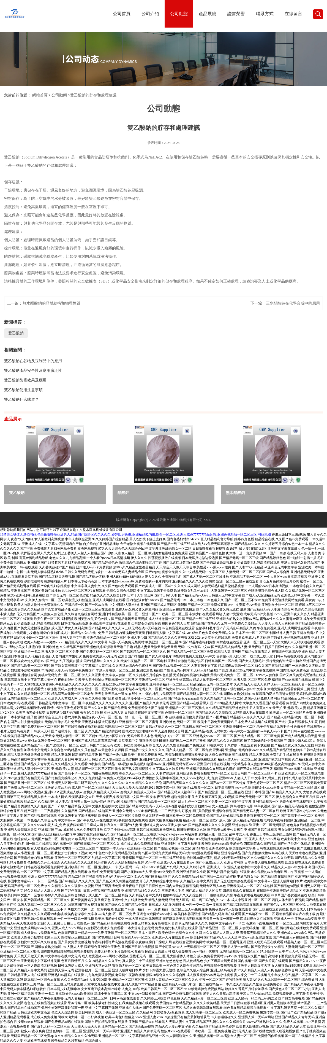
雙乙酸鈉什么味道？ (21, 399)
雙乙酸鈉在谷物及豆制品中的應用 (33, 361)
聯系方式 (265, 13)
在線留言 (293, 13)
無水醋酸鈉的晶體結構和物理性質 (51, 303)
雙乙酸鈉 (16, 333)
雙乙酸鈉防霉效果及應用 (25, 380)
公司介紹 (150, 13)
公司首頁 (121, 13)
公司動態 (179, 13)
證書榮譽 (236, 13)
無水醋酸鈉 (235, 493)
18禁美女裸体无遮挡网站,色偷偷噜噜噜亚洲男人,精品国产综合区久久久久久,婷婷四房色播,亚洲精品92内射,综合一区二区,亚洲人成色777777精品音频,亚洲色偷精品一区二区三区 (128, 534)
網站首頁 (40, 95)
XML (207, 520)
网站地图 (264, 534)
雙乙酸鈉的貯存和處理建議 (93, 95)
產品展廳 (207, 13)
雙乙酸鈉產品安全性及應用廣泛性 (33, 371)
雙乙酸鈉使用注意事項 (23, 390)
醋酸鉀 (123, 493)
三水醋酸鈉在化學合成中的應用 (293, 303)
